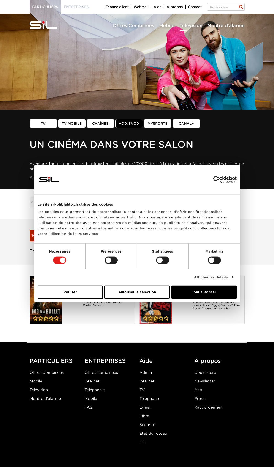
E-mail (145, 407)
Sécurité (147, 424)
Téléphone (149, 398)
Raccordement (208, 407)
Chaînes (100, 123)
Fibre (144, 416)
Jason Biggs (210, 305)
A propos (175, 7)
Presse (200, 398)
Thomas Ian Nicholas (216, 308)
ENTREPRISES (105, 360)
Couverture (205, 372)
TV (43, 123)
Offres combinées (101, 372)
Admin (145, 372)
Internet (92, 381)
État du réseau (153, 433)
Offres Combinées (133, 25)
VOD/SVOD (129, 123)
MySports (158, 123)
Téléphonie (94, 389)
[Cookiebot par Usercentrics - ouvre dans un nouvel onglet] (217, 179)
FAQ (88, 407)
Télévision (190, 25)
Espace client (117, 7)
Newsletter (204, 381)
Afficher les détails (211, 277)
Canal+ (186, 123)
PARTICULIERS (51, 360)
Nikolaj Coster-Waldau (102, 303)
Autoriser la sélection (137, 292)
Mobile (166, 25)
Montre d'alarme (226, 25)
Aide (158, 7)
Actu (198, 389)
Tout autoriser (204, 292)
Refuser (70, 292)
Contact (195, 7)
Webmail (141, 7)
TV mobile (72, 123)
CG (142, 442)
